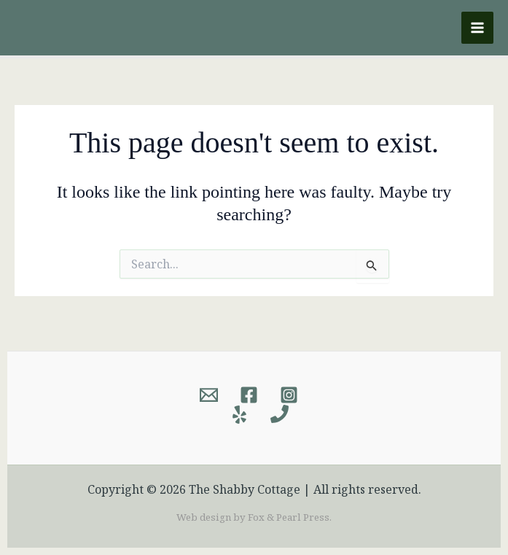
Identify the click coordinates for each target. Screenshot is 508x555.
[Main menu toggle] (477, 28)
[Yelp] (239, 414)
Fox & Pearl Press (288, 517)
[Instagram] (289, 395)
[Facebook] (249, 395)
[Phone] (279, 414)
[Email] (209, 395)
